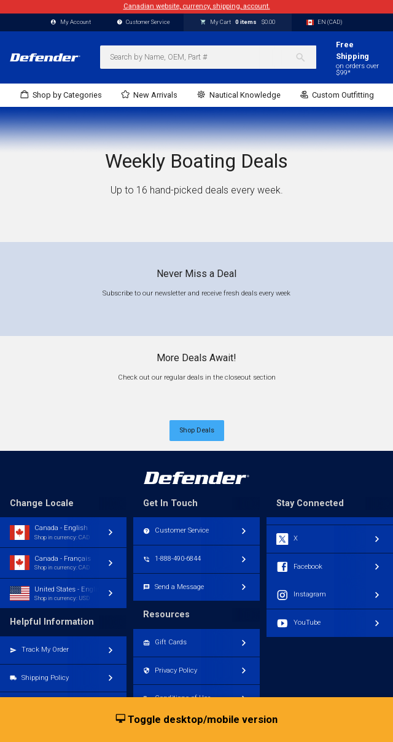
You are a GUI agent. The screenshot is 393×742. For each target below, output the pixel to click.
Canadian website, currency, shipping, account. (196, 6)
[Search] (305, 57)
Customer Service (144, 22)
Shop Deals (196, 430)
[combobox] (208, 57)
